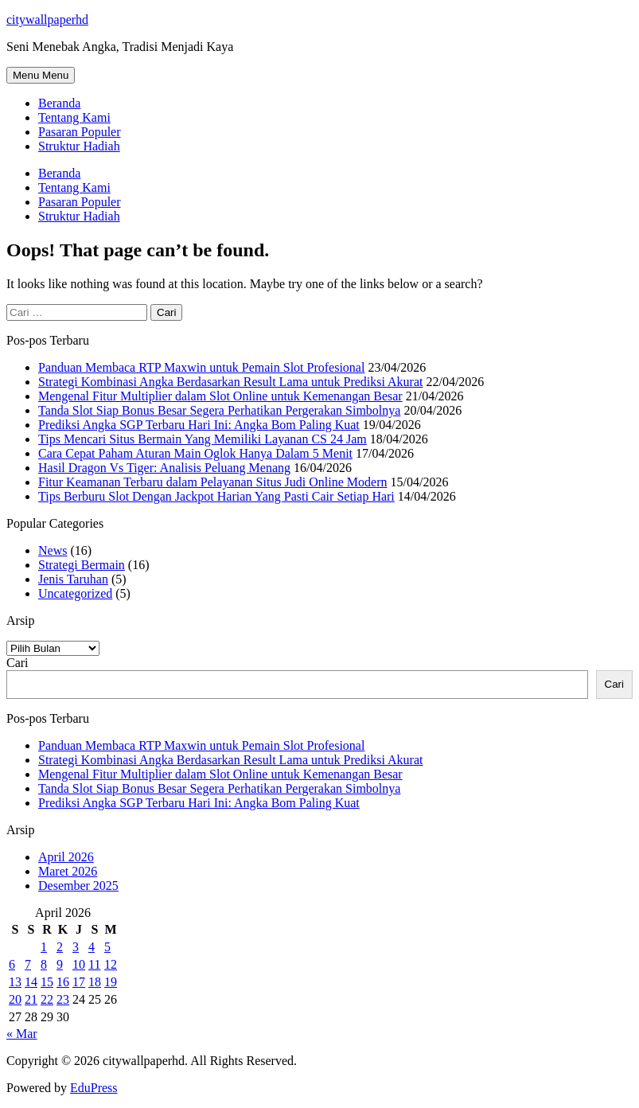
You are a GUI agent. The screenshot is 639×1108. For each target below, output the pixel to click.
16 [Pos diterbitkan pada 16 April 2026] (62, 982)
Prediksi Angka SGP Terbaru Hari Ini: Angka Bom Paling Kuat (199, 424)
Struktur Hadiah (79, 146)
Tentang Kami (74, 117)
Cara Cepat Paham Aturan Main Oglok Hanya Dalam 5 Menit (195, 453)
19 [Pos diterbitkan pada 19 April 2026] (110, 982)
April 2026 (66, 857)
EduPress (94, 1087)
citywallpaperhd (47, 19)
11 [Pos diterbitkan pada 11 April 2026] (94, 964)
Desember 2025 (78, 885)
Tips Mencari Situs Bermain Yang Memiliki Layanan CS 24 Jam (202, 439)
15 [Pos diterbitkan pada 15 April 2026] (47, 982)
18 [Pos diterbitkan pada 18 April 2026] (94, 982)
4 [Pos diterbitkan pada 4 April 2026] (91, 947)
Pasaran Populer (79, 131)
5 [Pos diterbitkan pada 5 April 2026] (107, 947)
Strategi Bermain (81, 565)
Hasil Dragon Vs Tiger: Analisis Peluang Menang (164, 467)
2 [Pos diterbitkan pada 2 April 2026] (59, 947)
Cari (17, 662)
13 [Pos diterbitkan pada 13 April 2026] (15, 982)
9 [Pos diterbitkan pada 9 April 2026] (59, 964)
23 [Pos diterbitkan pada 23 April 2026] (62, 999)
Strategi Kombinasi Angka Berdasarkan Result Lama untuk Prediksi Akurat (230, 381)
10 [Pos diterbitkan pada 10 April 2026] (78, 964)
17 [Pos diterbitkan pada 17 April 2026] (78, 982)
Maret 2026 (67, 871)
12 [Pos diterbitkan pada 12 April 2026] (110, 964)
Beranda (59, 103)
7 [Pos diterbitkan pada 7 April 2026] (28, 964)
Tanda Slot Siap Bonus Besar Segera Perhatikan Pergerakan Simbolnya (219, 410)
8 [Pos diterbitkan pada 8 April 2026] (44, 964)
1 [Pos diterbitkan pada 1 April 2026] (44, 947)
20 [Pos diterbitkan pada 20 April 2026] (15, 999)
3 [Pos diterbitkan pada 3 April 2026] (75, 947)
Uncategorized (75, 593)
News (52, 550)
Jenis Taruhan (73, 579)
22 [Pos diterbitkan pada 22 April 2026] (47, 999)
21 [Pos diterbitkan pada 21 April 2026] (31, 999)
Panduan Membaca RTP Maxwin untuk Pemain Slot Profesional (201, 367)
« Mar (21, 1033)
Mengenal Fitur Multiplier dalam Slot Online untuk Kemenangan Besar (220, 396)
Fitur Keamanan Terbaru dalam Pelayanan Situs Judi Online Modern (212, 482)
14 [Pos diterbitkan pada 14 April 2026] (31, 982)
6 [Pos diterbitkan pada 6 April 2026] (12, 964)
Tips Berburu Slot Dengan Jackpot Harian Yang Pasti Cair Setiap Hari (216, 496)
